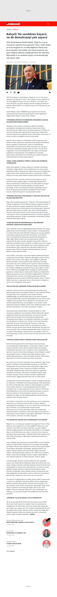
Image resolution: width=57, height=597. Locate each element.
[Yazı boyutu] (50, 92)
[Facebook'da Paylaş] (11, 92)
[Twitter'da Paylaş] (7, 92)
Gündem (15, 29)
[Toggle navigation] (48, 24)
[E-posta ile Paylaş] (18, 92)
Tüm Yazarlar (10, 551)
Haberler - (9, 29)
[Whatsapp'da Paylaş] (14, 92)
